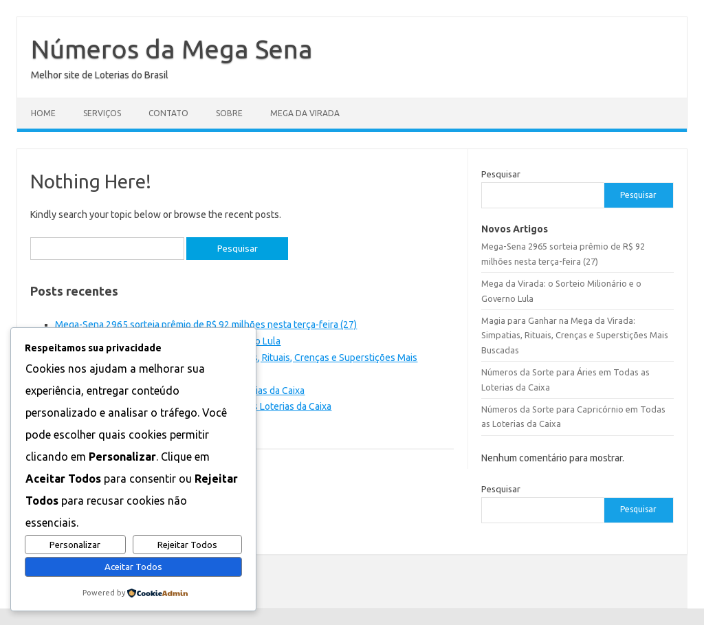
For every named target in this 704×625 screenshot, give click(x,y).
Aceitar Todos (133, 567)
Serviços (102, 113)
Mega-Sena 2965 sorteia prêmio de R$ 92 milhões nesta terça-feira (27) (206, 324)
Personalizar (75, 545)
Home (43, 113)
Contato (168, 113)
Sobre (229, 113)
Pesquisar (500, 174)
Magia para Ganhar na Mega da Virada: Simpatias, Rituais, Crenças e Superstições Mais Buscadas (574, 335)
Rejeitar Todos (187, 545)
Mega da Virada (305, 113)
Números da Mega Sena (172, 48)
